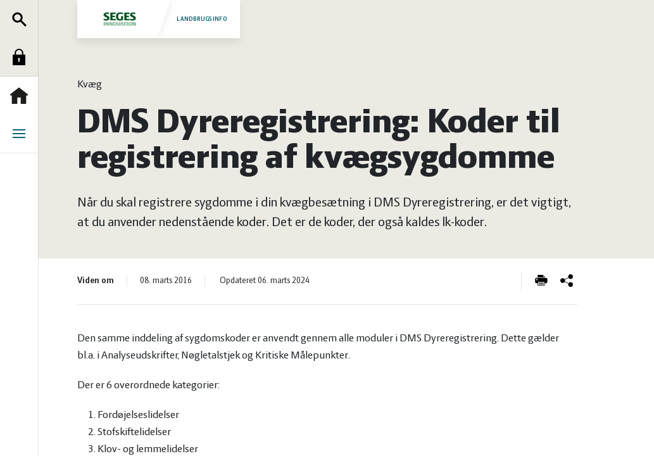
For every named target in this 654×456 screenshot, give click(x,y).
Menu (22, 134)
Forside (22, 96)
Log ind (22, 57)
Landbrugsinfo (158, 18)
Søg (22, 19)
